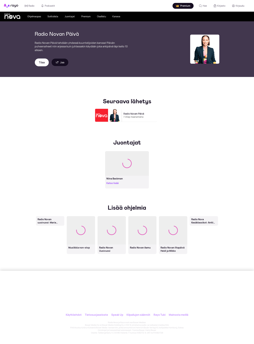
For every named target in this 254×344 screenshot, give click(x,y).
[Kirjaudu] (238, 6)
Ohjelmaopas (34, 16)
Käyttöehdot (74, 315)
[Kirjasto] (219, 6)
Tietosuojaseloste (96, 315)
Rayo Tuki (160, 315)
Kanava (116, 16)
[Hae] (203, 6)
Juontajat (70, 16)
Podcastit (48, 5)
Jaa (60, 62)
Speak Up (117, 315)
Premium (86, 16)
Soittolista (52, 16)
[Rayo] (105, 286)
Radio (29, 5)
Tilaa (42, 62)
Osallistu (101, 16)
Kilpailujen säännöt (138, 315)
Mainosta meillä (178, 315)
